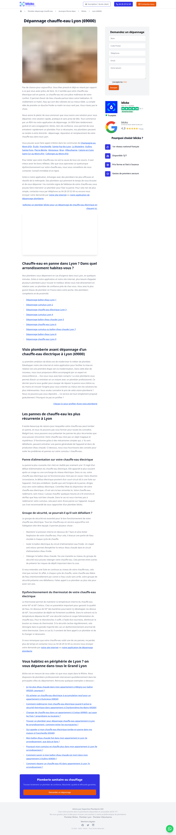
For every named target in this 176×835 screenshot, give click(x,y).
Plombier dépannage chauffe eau (40, 11)
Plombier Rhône (71, 817)
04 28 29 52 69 (123, 4)
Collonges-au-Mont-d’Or (57, 153)
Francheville (45, 146)
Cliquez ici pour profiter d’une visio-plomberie (75, 403)
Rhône (83, 11)
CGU (125, 82)
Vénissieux (53, 150)
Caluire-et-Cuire (86, 150)
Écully (36, 146)
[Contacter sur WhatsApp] (169, 828)
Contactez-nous (146, 4)
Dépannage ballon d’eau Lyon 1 (41, 299)
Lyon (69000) (97, 11)
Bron (61, 150)
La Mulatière (78, 146)
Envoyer (113, 87)
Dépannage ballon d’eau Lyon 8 (41, 334)
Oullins (88, 146)
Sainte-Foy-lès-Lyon (61, 146)
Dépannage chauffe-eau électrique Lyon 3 (46, 309)
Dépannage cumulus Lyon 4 (39, 314)
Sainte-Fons (27, 150)
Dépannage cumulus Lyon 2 (39, 304)
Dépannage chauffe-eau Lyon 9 (41, 339)
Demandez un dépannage (60, 792)
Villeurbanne (71, 150)
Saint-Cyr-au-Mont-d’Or (33, 153)
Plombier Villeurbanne (102, 817)
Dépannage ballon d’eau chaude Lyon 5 (45, 319)
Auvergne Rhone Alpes (67, 11)
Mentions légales (88, 821)
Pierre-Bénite (40, 150)
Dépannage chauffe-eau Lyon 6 (41, 324)
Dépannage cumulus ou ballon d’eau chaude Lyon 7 (51, 329)
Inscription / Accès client (97, 4)
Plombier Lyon (85, 817)
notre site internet (58, 195)
